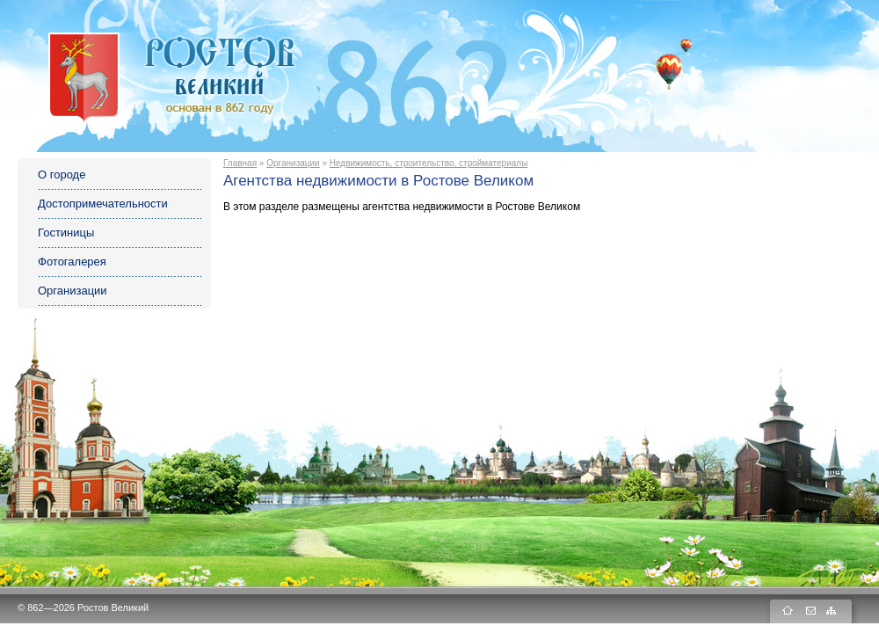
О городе (61, 174)
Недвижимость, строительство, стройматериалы (429, 163)
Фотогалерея (72, 261)
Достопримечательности (103, 203)
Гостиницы (66, 232)
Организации (72, 290)
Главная (240, 163)
